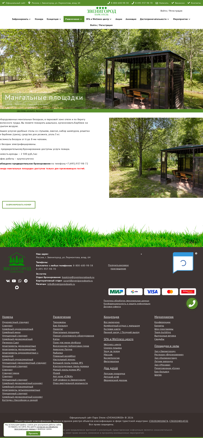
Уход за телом (112, 351)
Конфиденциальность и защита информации (127, 303)
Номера (39, 19)
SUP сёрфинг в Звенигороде (69, 379)
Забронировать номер (18, 204)
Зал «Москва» (162, 364)
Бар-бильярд (60, 325)
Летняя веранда (163, 361)
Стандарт (7, 325)
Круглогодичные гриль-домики (71, 366)
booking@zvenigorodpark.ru (78, 277)
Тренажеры (59, 322)
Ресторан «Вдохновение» (169, 354)
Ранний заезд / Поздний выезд (122, 332)
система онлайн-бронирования (35, 110)
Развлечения (74, 19)
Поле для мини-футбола (67, 342)
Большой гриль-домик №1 (68, 362)
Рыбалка (58, 352)
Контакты (196, 3)
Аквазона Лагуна (62, 349)
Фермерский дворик (115, 380)
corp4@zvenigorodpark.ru (78, 280)
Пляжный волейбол (64, 355)
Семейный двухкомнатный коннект (22, 383)
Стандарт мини (10, 373)
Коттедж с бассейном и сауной (20, 400)
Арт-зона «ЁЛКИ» (63, 376)
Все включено (112, 322)
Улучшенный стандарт (14, 335)
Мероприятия (182, 19)
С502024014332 (178, 420)
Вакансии (180, 3)
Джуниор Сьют (10, 342)
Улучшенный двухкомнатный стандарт (24, 362)
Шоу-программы (163, 328)
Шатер (158, 374)
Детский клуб (111, 376)
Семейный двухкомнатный (17, 339)
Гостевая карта (112, 328)
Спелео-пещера (113, 347)
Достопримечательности (155, 19)
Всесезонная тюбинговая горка (71, 345)
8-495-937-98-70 (144, 3)
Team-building (162, 332)
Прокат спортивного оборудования (73, 335)
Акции (119, 19)
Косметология (112, 357)
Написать (164, 3)
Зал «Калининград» (165, 357)
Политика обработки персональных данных (126, 300)
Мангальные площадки (66, 332)
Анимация (131, 19)
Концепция (54, 19)
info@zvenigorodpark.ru (61, 284)
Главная (8, 104)
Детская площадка (114, 373)
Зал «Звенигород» (165, 351)
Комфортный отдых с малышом (122, 325)
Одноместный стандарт (15, 322)
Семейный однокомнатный (17, 328)
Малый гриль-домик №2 (67, 369)
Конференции (162, 322)
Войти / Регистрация (101, 25)
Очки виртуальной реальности (70, 383)
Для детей (111, 368)
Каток (56, 339)
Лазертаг (58, 328)
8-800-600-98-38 (120, 3)
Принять (33, 433)
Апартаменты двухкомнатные (19, 345)
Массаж (108, 354)
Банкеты (159, 325)
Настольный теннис (64, 359)
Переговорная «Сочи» (167, 368)
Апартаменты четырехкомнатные (21, 389)
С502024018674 (158, 420)
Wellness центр (112, 344)
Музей (56, 373)
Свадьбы (159, 339)
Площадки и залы (166, 346)
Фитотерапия (111, 361)
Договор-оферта (112, 306)
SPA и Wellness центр (99, 19)
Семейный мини (11, 332)
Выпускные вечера (165, 335)
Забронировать (21, 19)
